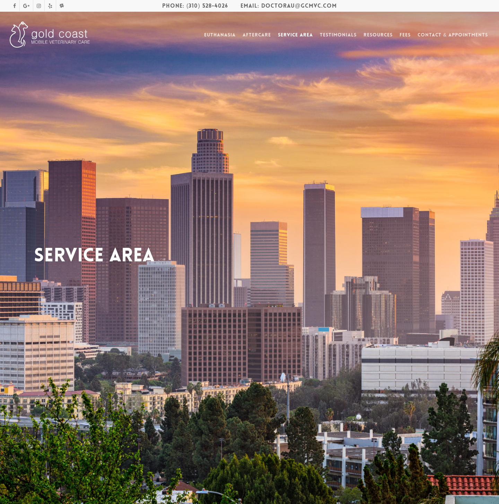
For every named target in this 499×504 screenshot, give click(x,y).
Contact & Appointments (453, 34)
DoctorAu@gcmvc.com (299, 5)
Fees (405, 34)
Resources (378, 34)
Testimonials (338, 34)
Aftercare (257, 34)
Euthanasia (220, 34)
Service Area (295, 34)
